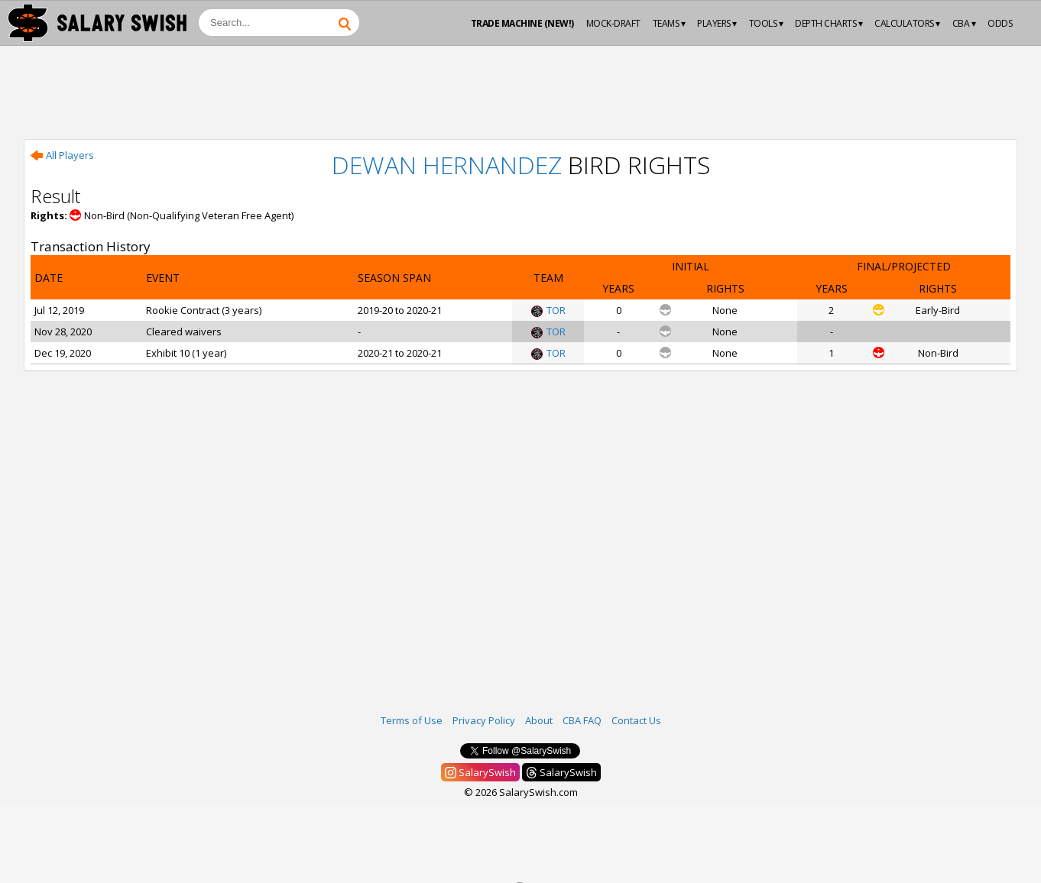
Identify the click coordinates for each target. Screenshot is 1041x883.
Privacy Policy (483, 720)
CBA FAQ (582, 720)
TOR (548, 310)
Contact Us (636, 720)
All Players (62, 155)
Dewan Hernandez (447, 164)
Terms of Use (412, 720)
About (539, 720)
